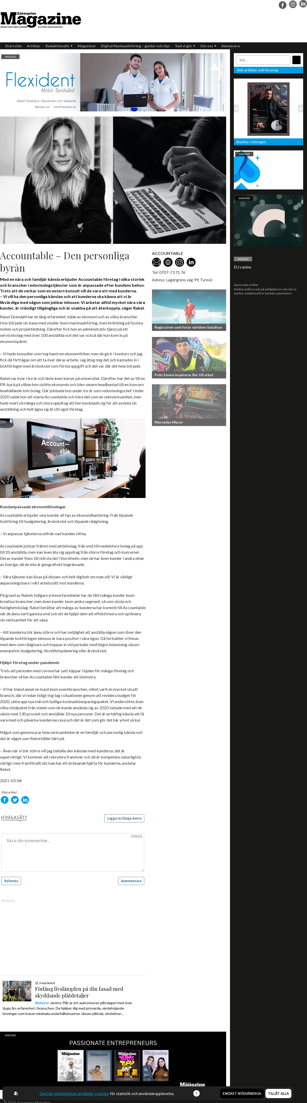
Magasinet (87, 46)
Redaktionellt (58, 46)
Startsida (13, 46)
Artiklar (33, 46)
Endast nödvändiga (242, 1093)
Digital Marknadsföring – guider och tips (135, 46)
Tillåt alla (278, 1093)
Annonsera (230, 46)
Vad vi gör (185, 46)
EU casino (242, 266)
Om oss (208, 46)
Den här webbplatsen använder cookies (74, 1093)
